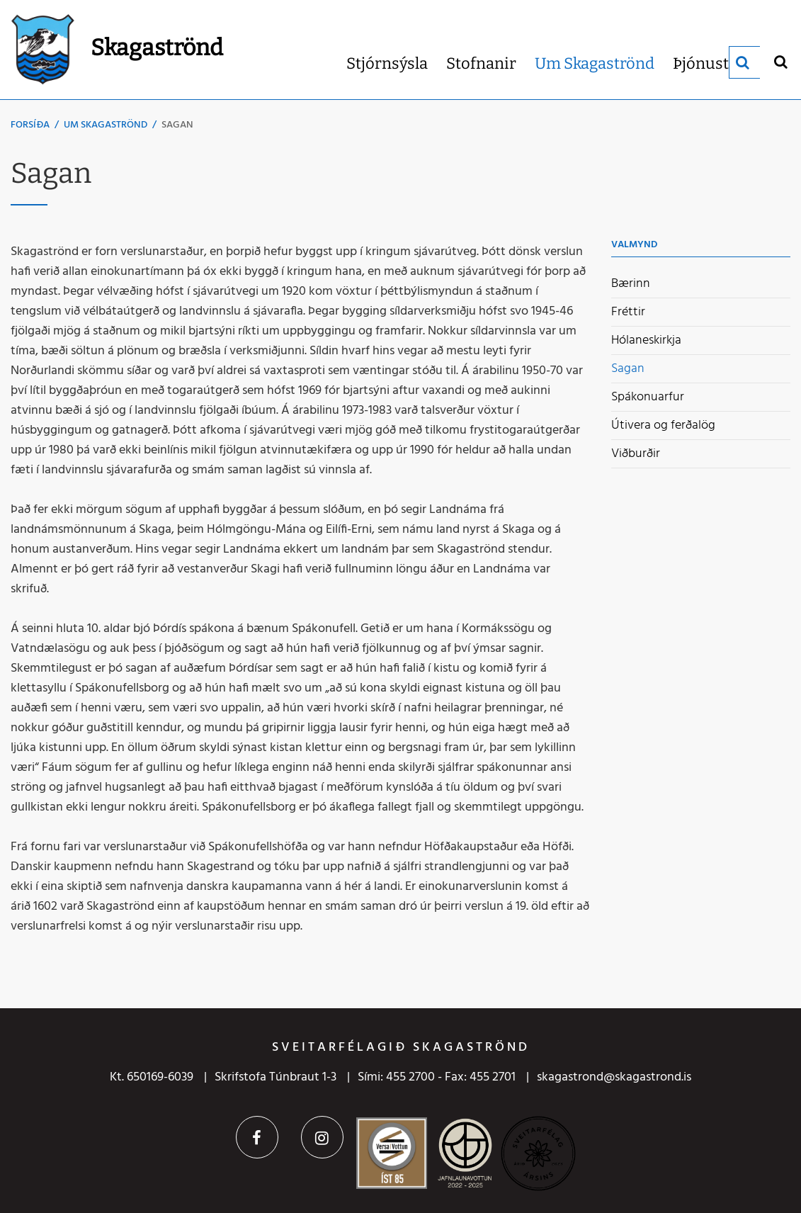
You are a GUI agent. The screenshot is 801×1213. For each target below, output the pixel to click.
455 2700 (410, 1077)
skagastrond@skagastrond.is (614, 1077)
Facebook (257, 1137)
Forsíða (30, 125)
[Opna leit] (780, 61)
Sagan (177, 125)
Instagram (322, 1137)
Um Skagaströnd (105, 125)
